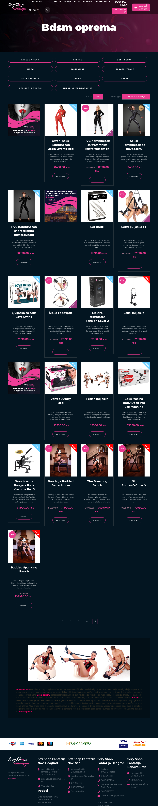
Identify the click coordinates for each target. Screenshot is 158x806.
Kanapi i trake (60, 70)
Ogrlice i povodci (60, 80)
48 (97, 88)
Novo (67, 1)
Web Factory (13, 770)
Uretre (60, 60)
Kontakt (34, 10)
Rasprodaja (102, 1)
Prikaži (89, 88)
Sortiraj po (116, 88)
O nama (87, 1)
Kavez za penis (25, 60)
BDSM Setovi (96, 60)
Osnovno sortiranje (136, 88)
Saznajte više (77, 783)
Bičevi (131, 60)
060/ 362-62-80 (121, 3)
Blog (77, 1)
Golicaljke (25, 70)
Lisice (131, 70)
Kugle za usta (96, 70)
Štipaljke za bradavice (96, 80)
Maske (25, 80)
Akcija (57, 1)
